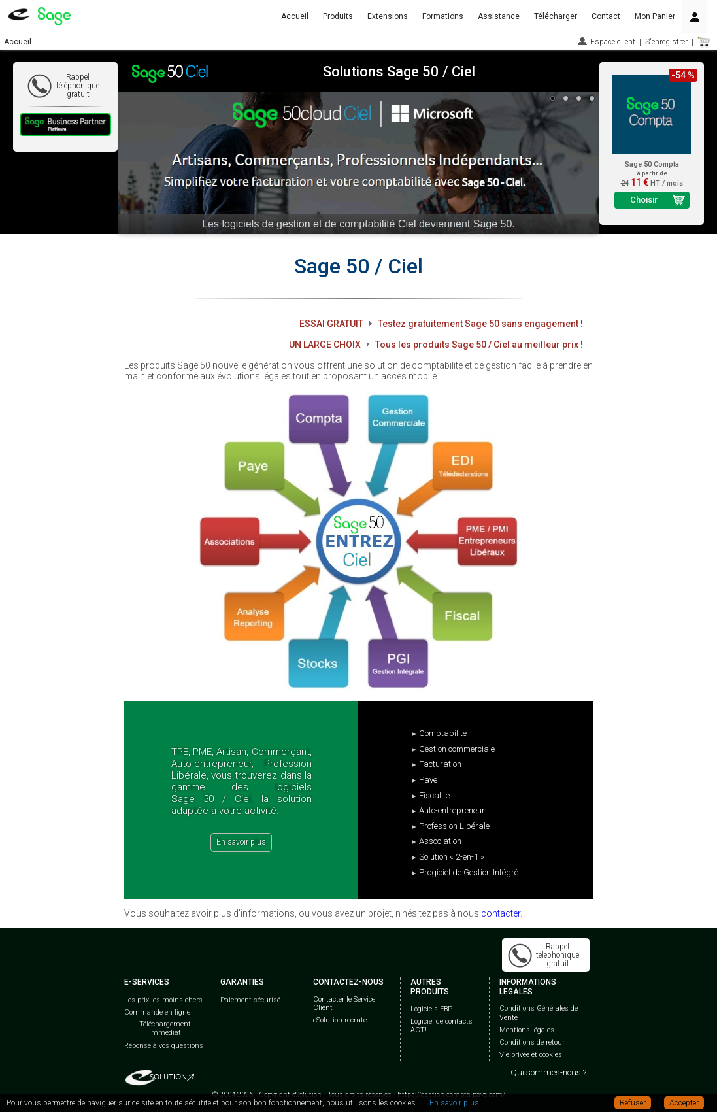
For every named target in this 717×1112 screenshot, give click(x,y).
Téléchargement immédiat (165, 1028)
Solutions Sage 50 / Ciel (399, 71)
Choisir (644, 200)
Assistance (499, 16)
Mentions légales (526, 1030)
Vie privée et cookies (530, 1055)
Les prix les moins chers (163, 1000)
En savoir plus (241, 842)
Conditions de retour (532, 1042)
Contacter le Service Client (344, 1003)
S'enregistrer (666, 41)
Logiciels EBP (431, 1009)
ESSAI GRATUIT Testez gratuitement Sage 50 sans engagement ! (441, 323)
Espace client (612, 41)
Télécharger (555, 16)
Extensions (387, 16)
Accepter (684, 1102)
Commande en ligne (157, 1012)
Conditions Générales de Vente (538, 1012)
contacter (500, 913)
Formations (442, 16)
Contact (606, 16)
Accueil (294, 16)
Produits (338, 16)
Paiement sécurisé (250, 1000)
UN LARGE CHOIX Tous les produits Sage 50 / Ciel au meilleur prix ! (436, 344)
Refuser (633, 1102)
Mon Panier (655, 16)
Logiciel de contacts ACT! (441, 1025)
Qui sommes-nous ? (548, 1072)
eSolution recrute (340, 1020)
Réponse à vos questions (163, 1045)
